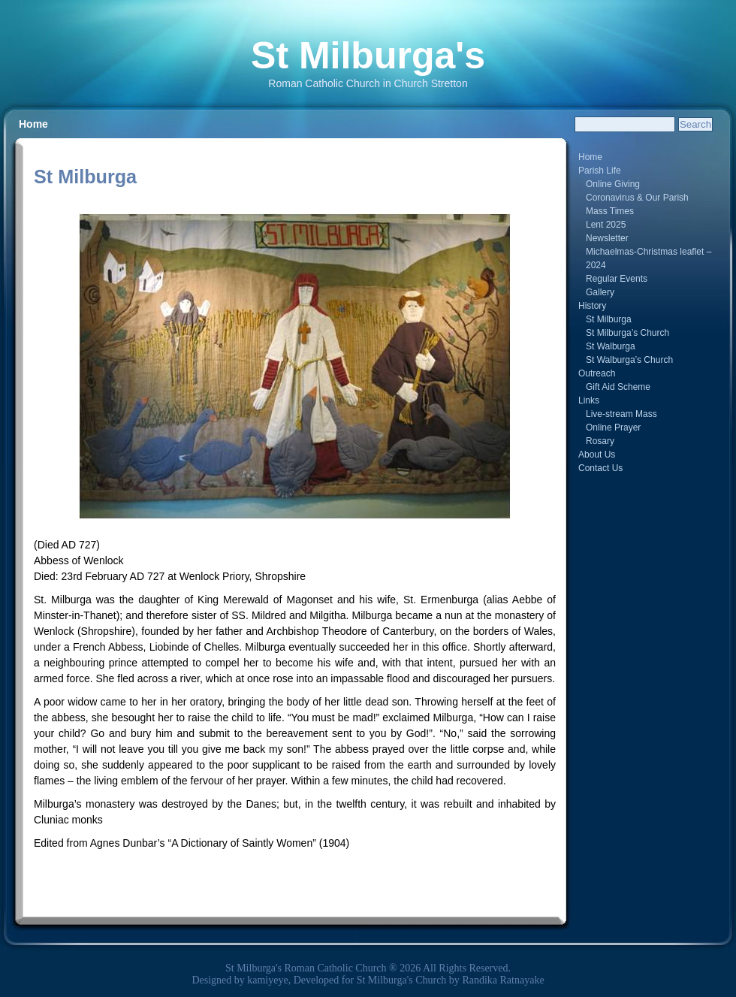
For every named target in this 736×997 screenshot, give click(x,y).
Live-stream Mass (621, 414)
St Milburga (609, 319)
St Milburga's (368, 56)
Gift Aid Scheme (618, 387)
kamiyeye (267, 980)
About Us (596, 454)
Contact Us (600, 468)
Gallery (600, 292)
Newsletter (607, 238)
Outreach (596, 373)
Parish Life (599, 170)
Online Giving (613, 184)
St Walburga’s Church (629, 360)
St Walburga (610, 346)
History (592, 306)
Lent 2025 (606, 224)
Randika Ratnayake (503, 980)
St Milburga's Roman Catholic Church (306, 968)
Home (33, 124)
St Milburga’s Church (627, 333)
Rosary (600, 441)
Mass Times (610, 211)
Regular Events (616, 278)
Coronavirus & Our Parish (637, 197)
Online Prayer (613, 427)
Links (588, 400)
